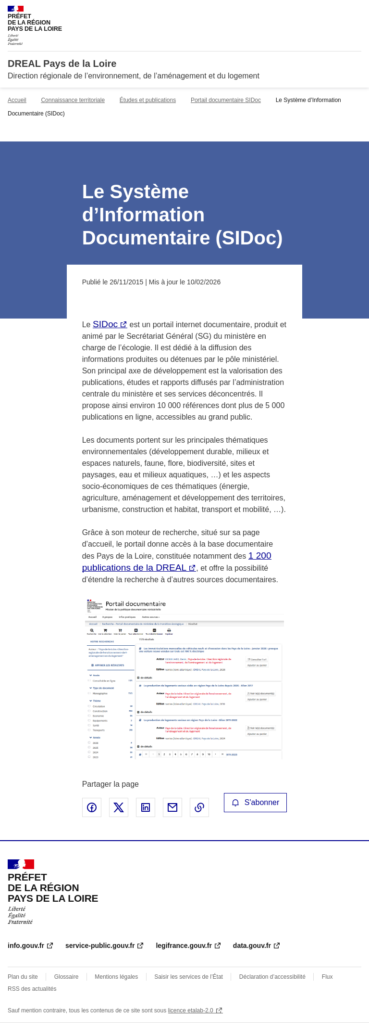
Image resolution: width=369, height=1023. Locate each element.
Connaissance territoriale (73, 100)
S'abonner (256, 802)
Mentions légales (116, 976)
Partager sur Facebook (91, 807)
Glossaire (66, 976)
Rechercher (336, 11)
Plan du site (23, 976)
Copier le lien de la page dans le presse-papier (199, 807)
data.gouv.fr (252, 945)
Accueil (17, 100)
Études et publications (148, 100)
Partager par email (172, 807)
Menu (355, 11)
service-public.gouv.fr (100, 945)
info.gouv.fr (26, 945)
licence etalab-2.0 (190, 1010)
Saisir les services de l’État (188, 976)
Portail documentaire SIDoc (226, 100)
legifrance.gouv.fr (183, 945)
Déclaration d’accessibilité (272, 976)
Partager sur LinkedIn (145, 807)
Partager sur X (118, 807)
